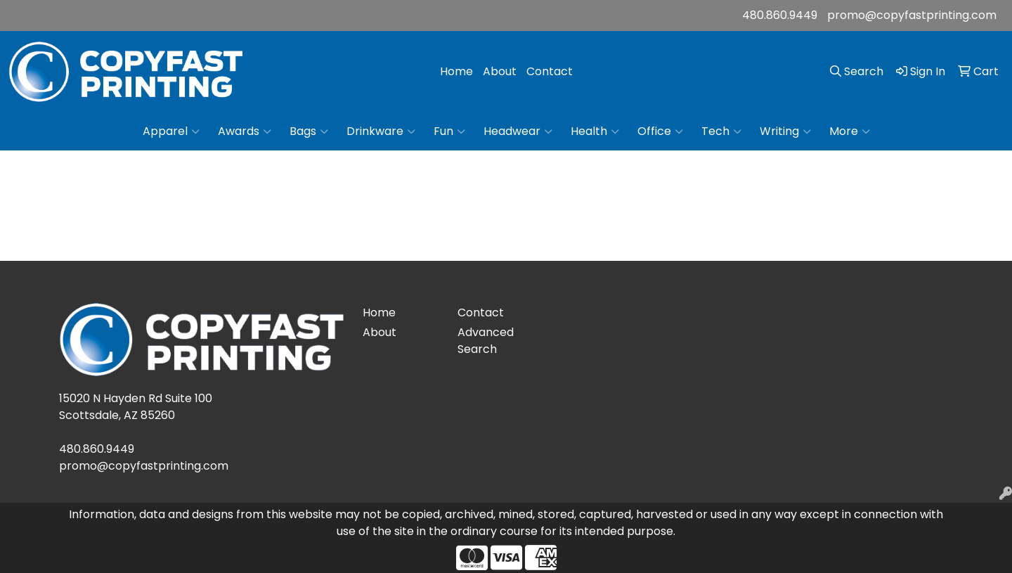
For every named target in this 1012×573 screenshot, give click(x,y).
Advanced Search (486, 340)
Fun (449, 131)
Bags (309, 131)
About (500, 71)
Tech (721, 131)
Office (660, 131)
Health (595, 131)
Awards (244, 131)
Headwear (518, 131)
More (849, 131)
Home (456, 71)
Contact (549, 71)
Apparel (171, 131)
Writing (785, 131)
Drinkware (380, 131)
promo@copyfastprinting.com (912, 15)
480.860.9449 (779, 15)
